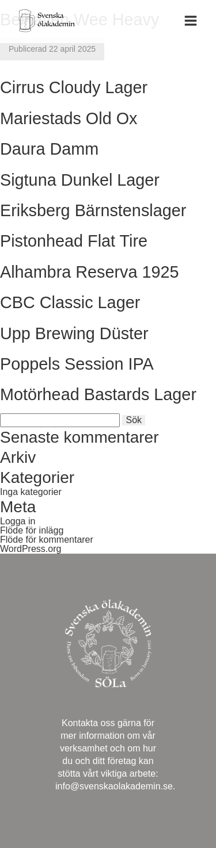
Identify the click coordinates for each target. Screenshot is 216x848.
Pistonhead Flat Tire (73, 241)
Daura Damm (49, 149)
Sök (134, 420)
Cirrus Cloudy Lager (73, 87)
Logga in (17, 521)
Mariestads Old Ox (68, 118)
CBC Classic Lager (70, 302)
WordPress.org (30, 549)
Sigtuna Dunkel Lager (80, 180)
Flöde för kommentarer (46, 539)
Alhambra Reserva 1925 (89, 272)
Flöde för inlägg (31, 530)
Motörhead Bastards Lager (98, 394)
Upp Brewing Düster (74, 333)
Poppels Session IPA (77, 364)
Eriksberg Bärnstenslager (93, 210)
